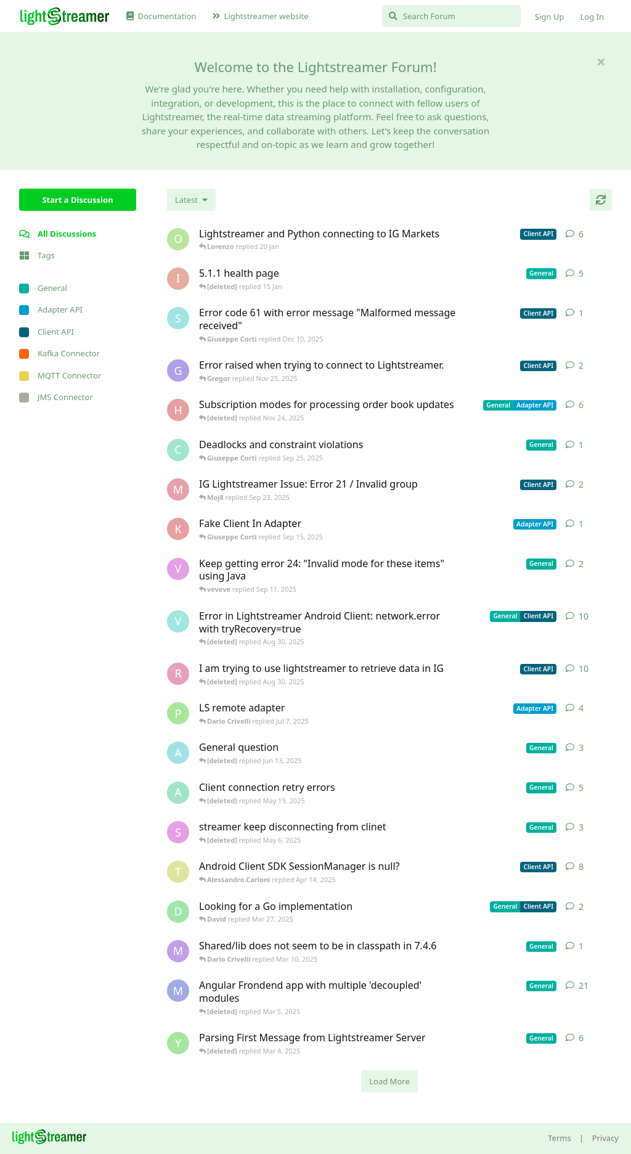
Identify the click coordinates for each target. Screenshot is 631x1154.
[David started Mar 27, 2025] (178, 912)
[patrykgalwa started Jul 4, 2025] (178, 713)
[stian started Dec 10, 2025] (178, 318)
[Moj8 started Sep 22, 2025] (178, 489)
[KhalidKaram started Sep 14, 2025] (178, 529)
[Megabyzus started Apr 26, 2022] (178, 991)
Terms (559, 1138)
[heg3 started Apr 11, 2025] (178, 410)
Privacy (605, 1138)
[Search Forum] (451, 16)
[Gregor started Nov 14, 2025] (178, 370)
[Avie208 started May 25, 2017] (178, 753)
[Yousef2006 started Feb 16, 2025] (178, 1043)
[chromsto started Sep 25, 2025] (178, 450)
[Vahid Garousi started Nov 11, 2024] (178, 621)
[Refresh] (601, 200)
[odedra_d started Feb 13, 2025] (178, 239)
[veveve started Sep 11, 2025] (178, 569)
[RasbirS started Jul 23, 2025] (178, 674)
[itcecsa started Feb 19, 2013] (178, 279)
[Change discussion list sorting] (191, 200)
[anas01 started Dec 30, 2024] (178, 793)
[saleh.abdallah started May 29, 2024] (178, 832)
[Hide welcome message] (601, 62)
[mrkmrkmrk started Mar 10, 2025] (178, 951)
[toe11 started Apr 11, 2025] (178, 872)
